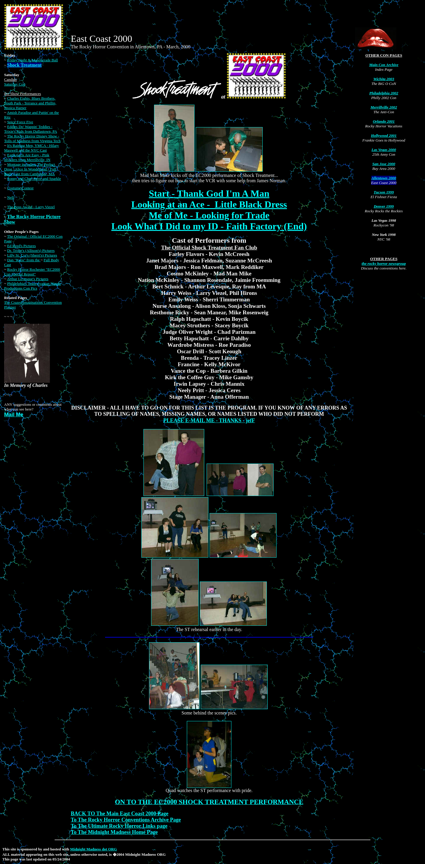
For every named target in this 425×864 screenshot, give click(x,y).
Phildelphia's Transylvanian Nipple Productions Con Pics (32, 285)
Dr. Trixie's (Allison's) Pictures (31, 250)
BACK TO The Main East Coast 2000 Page (120, 814)
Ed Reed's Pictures (21, 246)
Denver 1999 (384, 206)
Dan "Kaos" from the (23, 260)
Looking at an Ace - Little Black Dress (209, 204)
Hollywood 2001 (384, 135)
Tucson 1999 (384, 192)
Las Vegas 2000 (384, 149)
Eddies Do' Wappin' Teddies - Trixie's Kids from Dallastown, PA (30, 129)
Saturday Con (14, 84)
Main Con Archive (383, 65)
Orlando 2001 (384, 121)
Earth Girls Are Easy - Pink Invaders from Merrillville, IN (27, 157)
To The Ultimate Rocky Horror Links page (119, 826)
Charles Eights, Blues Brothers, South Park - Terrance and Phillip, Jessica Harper (30, 103)
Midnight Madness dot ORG (93, 849)
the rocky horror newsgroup (384, 263)
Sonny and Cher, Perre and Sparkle (34, 178)
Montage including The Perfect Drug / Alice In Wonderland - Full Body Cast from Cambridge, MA (30, 169)
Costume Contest (20, 188)
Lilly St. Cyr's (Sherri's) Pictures (32, 255)
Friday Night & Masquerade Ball (32, 60)
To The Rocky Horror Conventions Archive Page (126, 820)
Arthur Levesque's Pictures (27, 279)
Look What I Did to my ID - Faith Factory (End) (209, 226)
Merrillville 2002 (383, 107)
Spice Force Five (20, 122)
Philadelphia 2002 (383, 93)
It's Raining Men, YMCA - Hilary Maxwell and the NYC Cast (31, 147)
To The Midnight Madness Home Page (114, 832)
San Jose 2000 (383, 164)
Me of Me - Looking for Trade (209, 215)
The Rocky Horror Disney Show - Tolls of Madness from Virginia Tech (32, 138)
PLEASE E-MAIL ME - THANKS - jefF (209, 420)
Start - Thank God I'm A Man (209, 193)
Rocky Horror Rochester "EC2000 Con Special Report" (32, 271)
